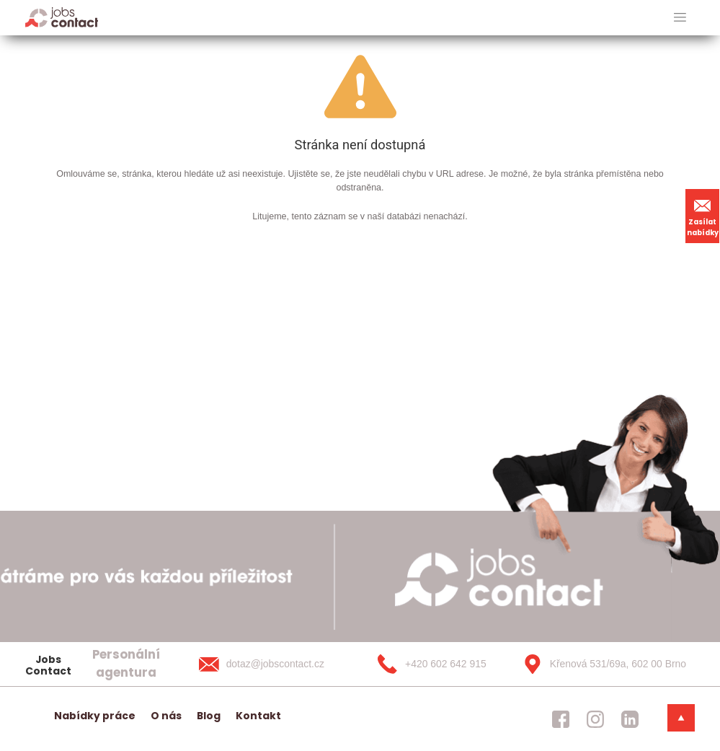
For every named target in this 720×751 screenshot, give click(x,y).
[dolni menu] (681, 718)
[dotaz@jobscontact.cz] (276, 663)
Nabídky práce (94, 715)
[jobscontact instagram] (595, 718)
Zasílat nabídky (703, 215)
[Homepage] (61, 17)
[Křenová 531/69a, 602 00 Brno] (600, 663)
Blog (209, 715)
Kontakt (258, 715)
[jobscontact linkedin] (630, 718)
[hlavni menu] (680, 17)
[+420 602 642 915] (438, 663)
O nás (166, 715)
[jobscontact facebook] (560, 718)
